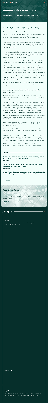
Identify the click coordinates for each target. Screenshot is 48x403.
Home (4, 15)
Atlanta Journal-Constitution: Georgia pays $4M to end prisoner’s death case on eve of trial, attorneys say (22, 165)
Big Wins (7, 391)
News (9, 15)
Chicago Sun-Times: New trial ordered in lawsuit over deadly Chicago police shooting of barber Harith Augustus (23, 157)
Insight (7, 220)
